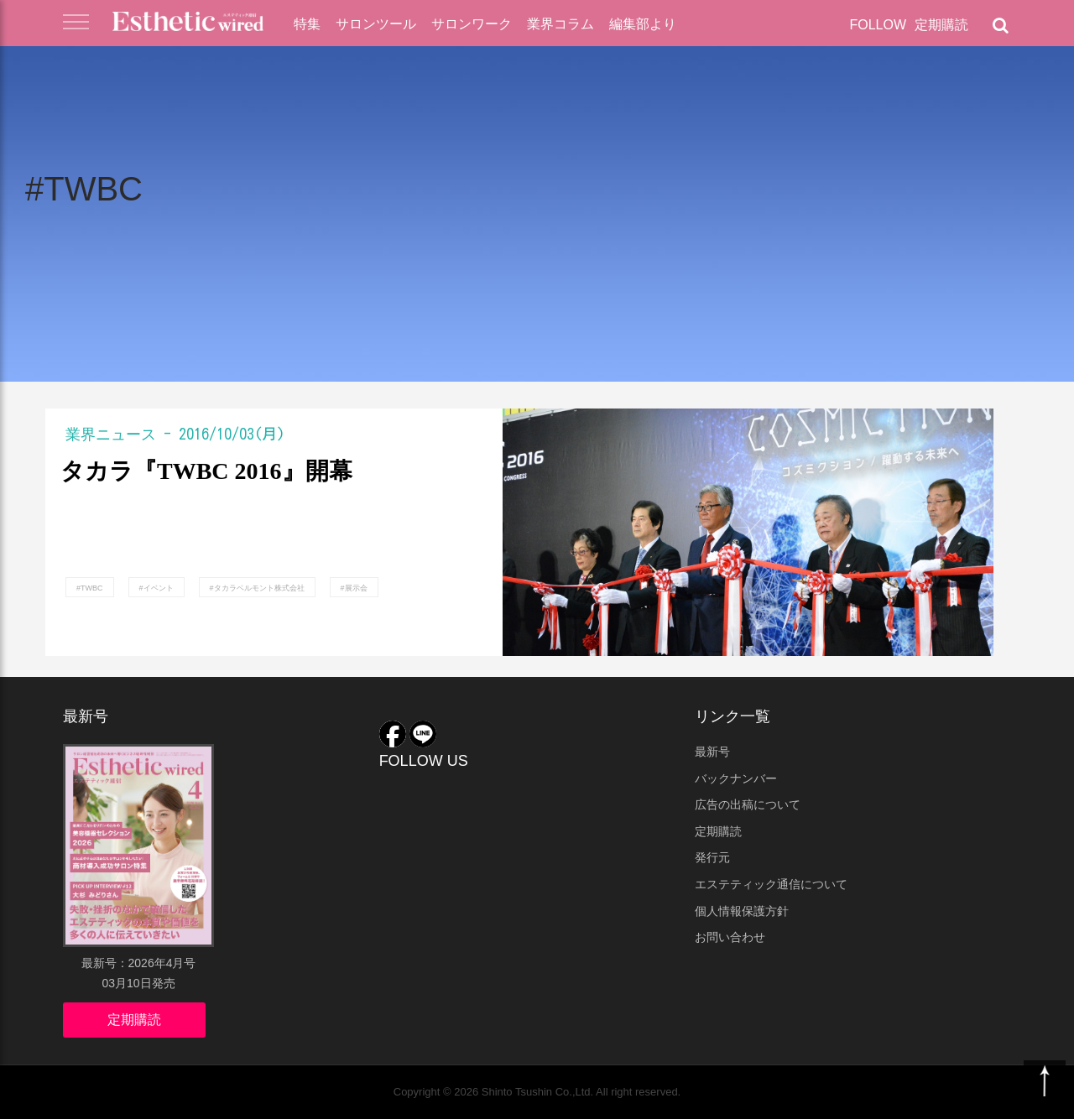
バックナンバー (736, 778)
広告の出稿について (747, 804)
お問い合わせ (730, 937)
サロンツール (376, 24)
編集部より (642, 24)
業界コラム (560, 24)
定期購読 (941, 25)
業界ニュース (110, 433)
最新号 (712, 751)
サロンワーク (471, 24)
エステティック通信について (771, 884)
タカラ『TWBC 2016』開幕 (206, 471)
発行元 (712, 857)
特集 (307, 24)
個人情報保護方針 (742, 911)
